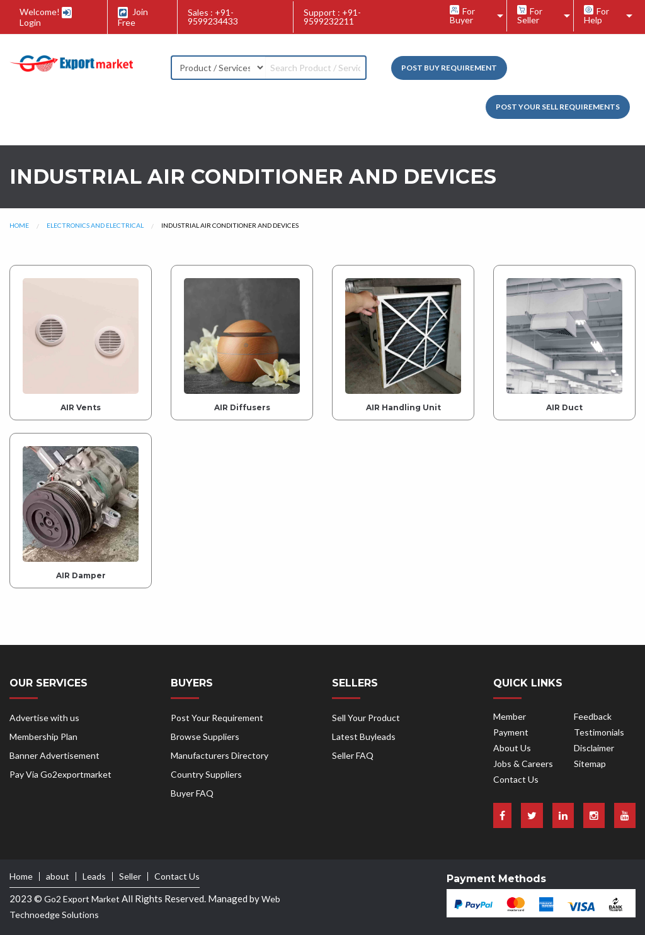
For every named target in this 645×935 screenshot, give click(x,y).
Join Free (133, 17)
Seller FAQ (353, 755)
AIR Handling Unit (403, 407)
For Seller (529, 15)
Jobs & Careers (523, 763)
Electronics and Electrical (95, 225)
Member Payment (510, 724)
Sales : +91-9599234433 (213, 16)
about (57, 876)
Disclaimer (594, 747)
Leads (94, 876)
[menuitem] (473, 15)
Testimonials (599, 732)
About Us (512, 747)
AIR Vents (80, 407)
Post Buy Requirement (449, 67)
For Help (596, 15)
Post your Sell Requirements (558, 106)
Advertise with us (44, 717)
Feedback (593, 716)
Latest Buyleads (364, 736)
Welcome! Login (46, 17)
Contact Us (516, 779)
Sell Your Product (366, 717)
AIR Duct (564, 407)
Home (19, 225)
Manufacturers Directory (219, 755)
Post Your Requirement (217, 717)
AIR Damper (81, 575)
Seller (130, 876)
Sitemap (590, 763)
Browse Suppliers (205, 736)
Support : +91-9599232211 (332, 16)
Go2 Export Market (82, 898)
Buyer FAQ (192, 793)
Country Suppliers (206, 774)
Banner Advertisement (54, 755)
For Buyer (462, 15)
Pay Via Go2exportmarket (60, 774)
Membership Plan (43, 736)
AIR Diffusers (242, 407)
